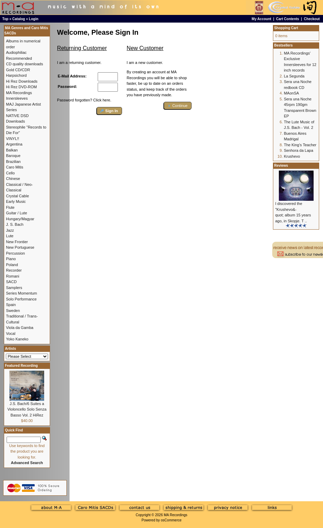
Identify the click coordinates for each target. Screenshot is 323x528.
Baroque (13, 156)
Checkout (312, 19)
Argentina (14, 144)
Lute (9, 236)
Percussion (15, 253)
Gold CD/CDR (18, 70)
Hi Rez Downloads (21, 81)
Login (33, 19)
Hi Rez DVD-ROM (21, 87)
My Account (261, 19)
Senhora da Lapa (298, 150)
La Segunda (294, 76)
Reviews (281, 165)
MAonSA (291, 93)
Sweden (13, 310)
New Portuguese (20, 247)
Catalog (18, 19)
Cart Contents (287, 19)
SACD (11, 282)
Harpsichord (16, 75)
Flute (10, 207)
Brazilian (13, 161)
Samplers (14, 288)
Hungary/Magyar (20, 219)
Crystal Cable (17, 196)
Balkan (12, 150)
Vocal (10, 333)
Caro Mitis (14, 167)
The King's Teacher (300, 145)
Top (5, 19)
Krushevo (292, 156)
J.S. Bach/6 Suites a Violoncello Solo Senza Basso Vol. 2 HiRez (26, 409)
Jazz (10, 230)
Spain (11, 305)
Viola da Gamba (19, 327)
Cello (10, 173)
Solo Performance (21, 299)
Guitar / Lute (16, 213)
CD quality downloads (24, 64)
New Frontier (17, 242)
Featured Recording (21, 366)
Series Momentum (21, 293)
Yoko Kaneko (17, 339)
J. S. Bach (14, 224)
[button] (109, 111)
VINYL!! (12, 139)
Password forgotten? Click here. (84, 100)
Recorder (14, 270)
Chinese (13, 178)
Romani (12, 276)
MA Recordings (175, 515)
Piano (11, 259)
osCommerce (171, 520)
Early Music (16, 201)
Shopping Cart (286, 28)
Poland (12, 265)
